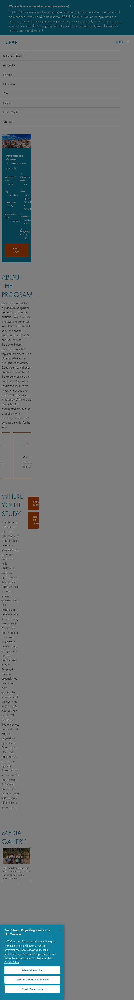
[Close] (60, 930)
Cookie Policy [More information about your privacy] (11, 962)
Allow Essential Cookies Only (32, 979)
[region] (32, 962)
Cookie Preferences (32, 989)
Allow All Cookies (32, 970)
